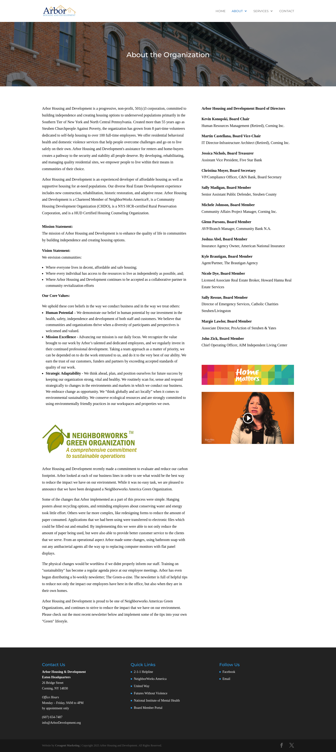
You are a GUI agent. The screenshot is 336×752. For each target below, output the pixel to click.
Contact (286, 11)
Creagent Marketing (67, 745)
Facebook (229, 672)
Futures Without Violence (151, 693)
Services (261, 11)
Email (226, 679)
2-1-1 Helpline (143, 672)
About (237, 11)
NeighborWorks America (150, 679)
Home (221, 11)
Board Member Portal (148, 708)
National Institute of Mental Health (157, 700)
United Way (142, 686)
